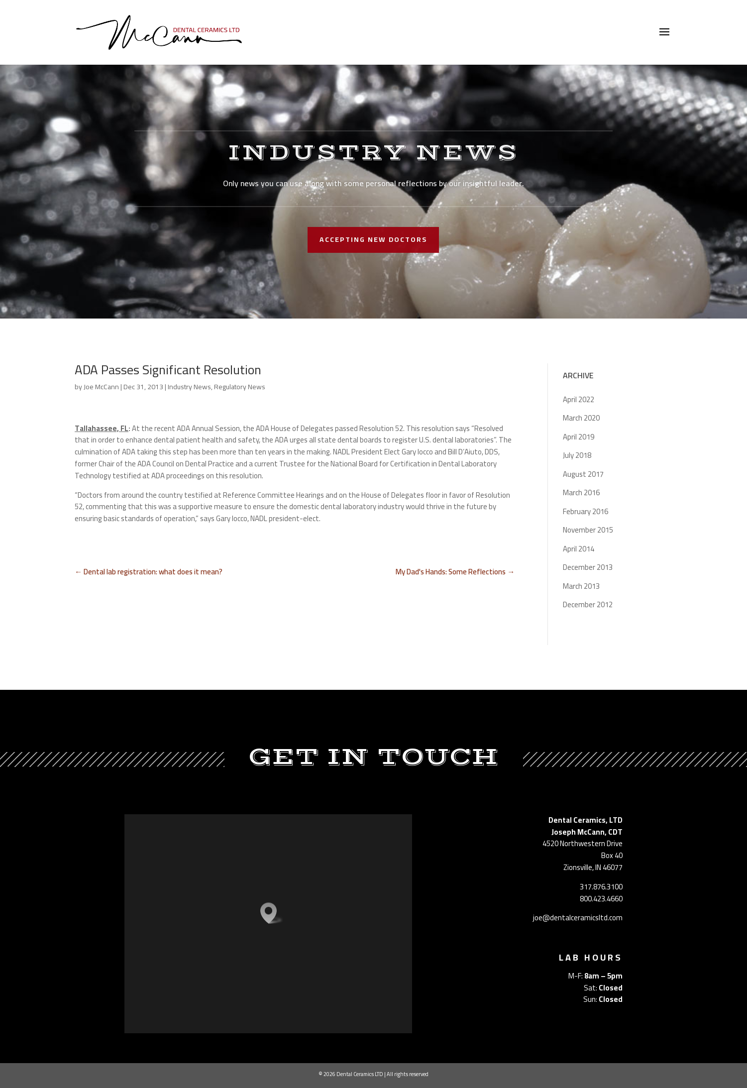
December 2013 (588, 567)
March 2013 (581, 586)
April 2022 (578, 399)
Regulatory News (239, 386)
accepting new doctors (373, 239)
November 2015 (588, 530)
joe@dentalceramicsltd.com (578, 917)
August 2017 (583, 474)
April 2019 (578, 437)
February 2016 (585, 511)
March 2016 (581, 492)
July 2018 (577, 455)
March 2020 (581, 418)
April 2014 (578, 549)
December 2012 (588, 604)
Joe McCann (101, 386)
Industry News (189, 386)
